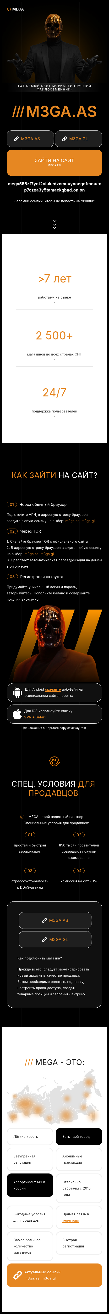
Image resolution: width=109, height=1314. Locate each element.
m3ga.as (61, 111)
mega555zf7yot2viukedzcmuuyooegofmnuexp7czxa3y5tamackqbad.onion (54, 186)
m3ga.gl (88, 521)
